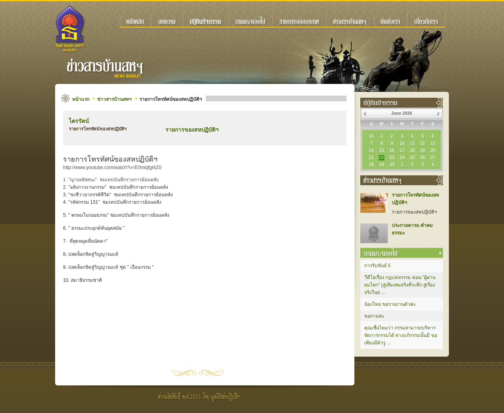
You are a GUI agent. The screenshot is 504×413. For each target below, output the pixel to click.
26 (422, 157)
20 (432, 150)
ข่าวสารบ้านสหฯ (114, 99)
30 (391, 164)
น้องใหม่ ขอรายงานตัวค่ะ (390, 304)
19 (422, 150)
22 (381, 157)
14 (371, 150)
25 (412, 157)
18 (412, 150)
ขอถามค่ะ (374, 316)
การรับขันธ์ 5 (377, 265)
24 (402, 157)
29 (381, 164)
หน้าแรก (80, 99)
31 (371, 136)
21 (371, 157)
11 (412, 143)
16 (391, 150)
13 (432, 143)
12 (422, 143)
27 (432, 157)
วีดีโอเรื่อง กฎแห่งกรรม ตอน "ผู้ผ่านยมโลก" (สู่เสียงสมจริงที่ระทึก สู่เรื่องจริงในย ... (399, 285)
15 (381, 150)
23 (391, 157)
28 (371, 164)
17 (402, 150)
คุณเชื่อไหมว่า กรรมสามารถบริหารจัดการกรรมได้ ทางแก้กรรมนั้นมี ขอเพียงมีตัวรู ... (400, 335)
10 (402, 143)
